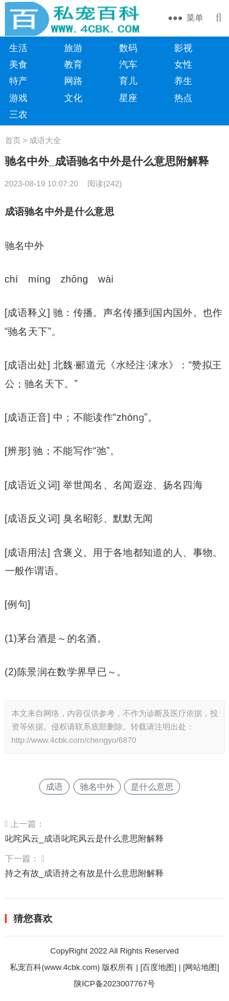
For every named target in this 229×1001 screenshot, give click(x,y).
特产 (18, 81)
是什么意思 (152, 787)
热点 (183, 98)
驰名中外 (97, 787)
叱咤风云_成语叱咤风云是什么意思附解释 (84, 838)
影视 (183, 48)
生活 (18, 48)
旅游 (73, 48)
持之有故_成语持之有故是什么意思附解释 (84, 873)
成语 (54, 787)
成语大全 (45, 140)
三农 (18, 114)
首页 (13, 140)
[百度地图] (158, 967)
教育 (73, 64)
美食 (18, 64)
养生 (183, 81)
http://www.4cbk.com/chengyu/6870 (74, 740)
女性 (183, 64)
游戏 (18, 98)
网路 (73, 81)
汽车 (128, 64)
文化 (73, 98)
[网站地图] (201, 967)
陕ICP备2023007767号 (114, 983)
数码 (128, 48)
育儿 (128, 81)
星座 (128, 98)
